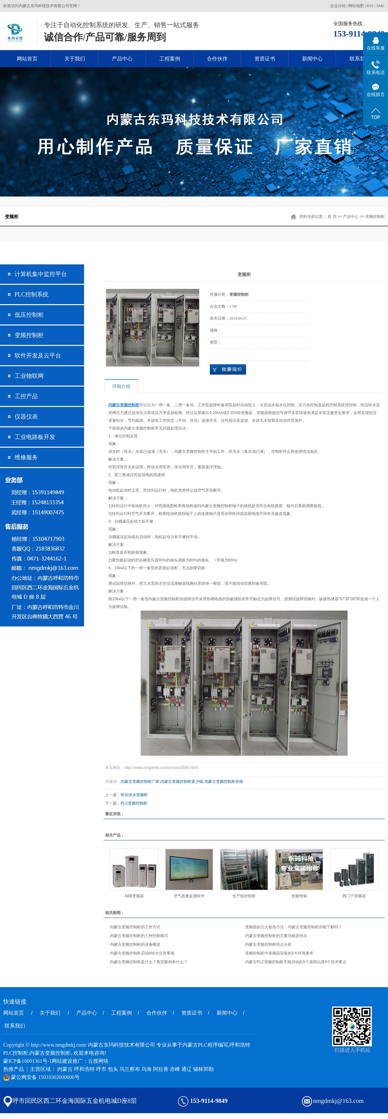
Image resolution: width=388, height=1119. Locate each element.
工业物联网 (29, 376)
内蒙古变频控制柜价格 (223, 781)
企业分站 (338, 6)
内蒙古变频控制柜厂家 (140, 781)
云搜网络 (98, 1061)
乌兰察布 (129, 1069)
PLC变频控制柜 (134, 803)
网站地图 (356, 6)
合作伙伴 (217, 58)
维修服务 (26, 457)
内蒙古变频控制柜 (50, 1053)
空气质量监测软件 (189, 896)
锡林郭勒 (203, 1069)
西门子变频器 (354, 896)
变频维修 (299, 896)
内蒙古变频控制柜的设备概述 (135, 944)
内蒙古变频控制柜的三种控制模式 (139, 935)
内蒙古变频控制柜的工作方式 (135, 927)
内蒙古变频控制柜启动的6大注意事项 (142, 953)
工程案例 (169, 58)
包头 (113, 1069)
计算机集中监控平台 (41, 274)
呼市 (101, 1069)
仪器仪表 (26, 416)
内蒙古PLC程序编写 (205, 1045)
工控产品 (26, 396)
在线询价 (228, 369)
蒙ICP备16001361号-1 (27, 1061)
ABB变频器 (134, 896)
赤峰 (175, 1069)
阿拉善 (160, 1069)
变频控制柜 (375, 216)
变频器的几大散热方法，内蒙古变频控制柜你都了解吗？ (293, 927)
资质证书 (264, 58)
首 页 (332, 216)
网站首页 (27, 58)
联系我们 (360, 58)
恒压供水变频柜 (134, 795)
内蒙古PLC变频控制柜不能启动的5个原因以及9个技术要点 (295, 962)
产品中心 (122, 58)
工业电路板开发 (35, 437)
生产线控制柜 (244, 896)
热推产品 (13, 1069)
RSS (370, 6)
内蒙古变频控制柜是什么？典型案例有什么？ (149, 962)
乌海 (146, 1069)
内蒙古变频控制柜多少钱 (181, 781)
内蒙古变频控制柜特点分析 (268, 944)
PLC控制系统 (31, 294)
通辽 (186, 1069)
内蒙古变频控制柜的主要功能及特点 (276, 935)
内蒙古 (65, 1069)
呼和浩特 (84, 1069)
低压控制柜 (29, 315)
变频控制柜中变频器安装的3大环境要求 (279, 953)
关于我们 (74, 58)
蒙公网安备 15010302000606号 (41, 1077)
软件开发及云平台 (38, 355)
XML (380, 6)
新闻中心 (312, 58)
